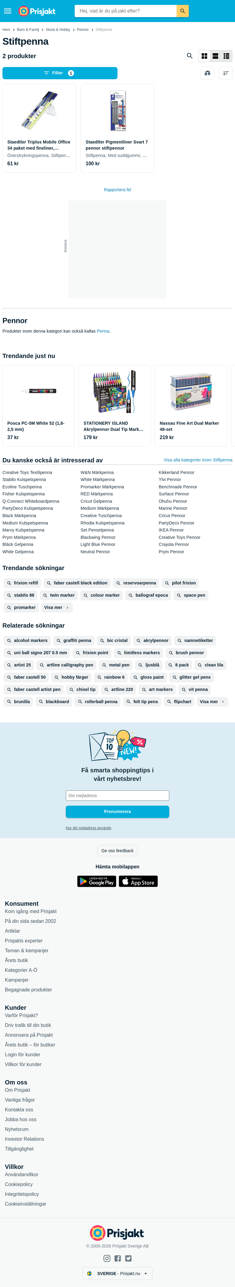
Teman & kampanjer (26, 950)
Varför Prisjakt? (21, 1015)
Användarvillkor (21, 1174)
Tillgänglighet (19, 1148)
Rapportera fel (117, 189)
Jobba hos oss (20, 1119)
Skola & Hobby (58, 30)
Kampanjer (16, 980)
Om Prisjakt (17, 1090)
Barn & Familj (28, 30)
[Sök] (183, 11)
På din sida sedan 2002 (30, 921)
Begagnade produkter (28, 989)
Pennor (83, 30)
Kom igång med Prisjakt (31, 911)
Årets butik (16, 960)
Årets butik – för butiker (30, 1044)
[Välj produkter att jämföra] (207, 73)
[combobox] (126, 11)
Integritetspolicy (22, 1194)
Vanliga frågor (20, 1099)
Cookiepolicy (19, 1184)
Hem (6, 30)
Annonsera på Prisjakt (29, 1035)
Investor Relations (24, 1139)
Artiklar (12, 931)
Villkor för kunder (23, 1064)
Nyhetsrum (16, 1129)
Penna (103, 331)
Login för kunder (22, 1054)
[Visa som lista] (215, 56)
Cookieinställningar (25, 1204)
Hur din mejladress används (88, 828)
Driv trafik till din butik (28, 1025)
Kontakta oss (19, 1109)
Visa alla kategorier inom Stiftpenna (198, 459)
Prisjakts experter (24, 940)
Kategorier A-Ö (21, 970)
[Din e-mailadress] (117, 795)
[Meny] (8, 11)
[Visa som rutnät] (204, 56)
